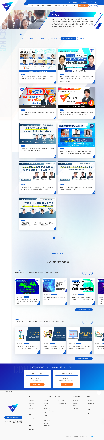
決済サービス (47, 408)
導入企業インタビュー (92, 400)
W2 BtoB (31, 405)
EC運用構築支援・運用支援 (49, 411)
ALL (23, 38)
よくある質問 (32, 419)
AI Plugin (46, 405)
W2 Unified (31, 400)
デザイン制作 (47, 420)
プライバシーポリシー (85, 436)
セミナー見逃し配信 (68, 38)
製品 (32, 5)
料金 (38, 5)
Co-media (46, 400)
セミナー (65, 5)
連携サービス (47, 425)
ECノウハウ (75, 400)
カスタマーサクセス (48, 415)
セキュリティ (47, 418)
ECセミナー (11, 391)
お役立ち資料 (57, 5)
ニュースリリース (91, 413)
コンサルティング (48, 423)
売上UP (82, 38)
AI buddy (46, 403)
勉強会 (42, 38)
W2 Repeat (31, 403)
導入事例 (49, 5)
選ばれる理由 (61, 400)
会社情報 (76, 436)
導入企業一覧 (91, 403)
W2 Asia (31, 408)
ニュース (73, 5)
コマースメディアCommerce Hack (77, 409)
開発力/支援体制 (62, 403)
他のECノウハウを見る (83, 358)
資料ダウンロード (83, 5)
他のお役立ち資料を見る (84, 310)
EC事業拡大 (54, 38)
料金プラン (31, 429)
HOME (7, 391)
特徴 (43, 5)
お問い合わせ (93, 5)
